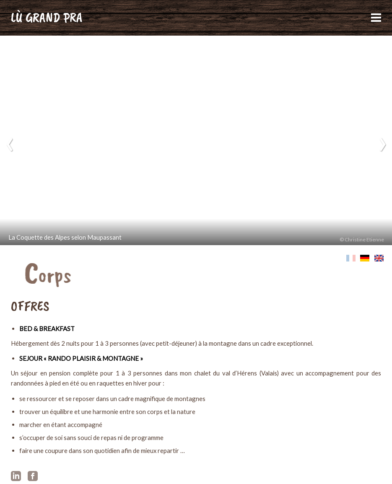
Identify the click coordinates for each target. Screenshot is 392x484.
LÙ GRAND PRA (47, 17)
